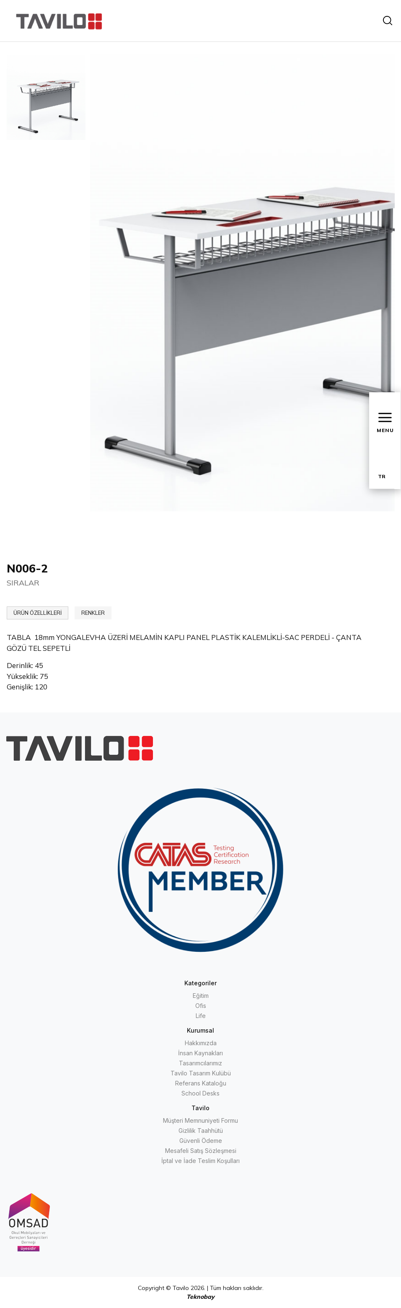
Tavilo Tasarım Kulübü (201, 1073)
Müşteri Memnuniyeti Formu (200, 1120)
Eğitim (201, 995)
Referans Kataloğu (200, 1083)
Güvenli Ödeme (200, 1140)
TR (381, 476)
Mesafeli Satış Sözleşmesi (200, 1150)
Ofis (200, 1005)
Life (201, 1015)
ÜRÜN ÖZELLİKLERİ (37, 612)
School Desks (200, 1093)
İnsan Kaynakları (200, 1053)
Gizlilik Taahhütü (201, 1130)
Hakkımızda (201, 1042)
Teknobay (200, 1296)
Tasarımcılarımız (200, 1063)
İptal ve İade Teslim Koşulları (200, 1160)
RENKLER (93, 612)
